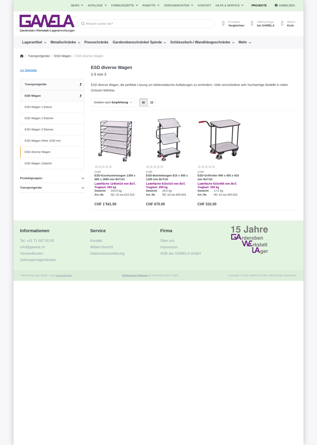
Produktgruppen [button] (31, 178)
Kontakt (204, 5)
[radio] (143, 102)
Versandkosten (63, 275)
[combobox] (113, 102)
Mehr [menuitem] (243, 42)
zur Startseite (28, 70)
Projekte (259, 5)
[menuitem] (34, 42)
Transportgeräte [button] (31, 187)
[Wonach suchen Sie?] (146, 23)
